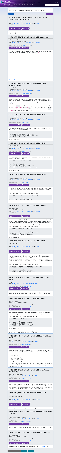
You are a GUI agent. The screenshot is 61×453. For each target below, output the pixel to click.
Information (25, 28)
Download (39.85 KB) (15, 443)
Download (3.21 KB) (14, 381)
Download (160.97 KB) (15, 124)
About (31, 4)
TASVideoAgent (26, 26)
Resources (25, 4)
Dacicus (25, 45)
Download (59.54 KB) (15, 184)
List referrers (30, 451)
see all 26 (29, 45)
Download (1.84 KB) (14, 346)
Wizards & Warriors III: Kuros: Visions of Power (22, 23)
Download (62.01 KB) (15, 95)
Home (15, 2)
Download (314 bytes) (15, 28)
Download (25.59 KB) (15, 424)
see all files (37, 23)
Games (19, 2)
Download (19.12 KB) (15, 47)
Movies (25, 2)
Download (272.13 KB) (15, 216)
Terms (23, 451)
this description (42, 446)
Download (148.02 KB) (15, 153)
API (26, 451)
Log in (57, 2)
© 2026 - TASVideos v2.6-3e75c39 (14, 451)
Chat (19, 4)
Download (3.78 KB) (14, 288)
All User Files (50, 14)
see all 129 (32, 26)
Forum (15, 4)
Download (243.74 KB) (15, 404)
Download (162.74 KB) (15, 309)
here (10, 102)
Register (51, 2)
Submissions (32, 2)
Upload (10, 14)
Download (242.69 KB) (15, 251)
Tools (38, 2)
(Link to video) (12, 79)
